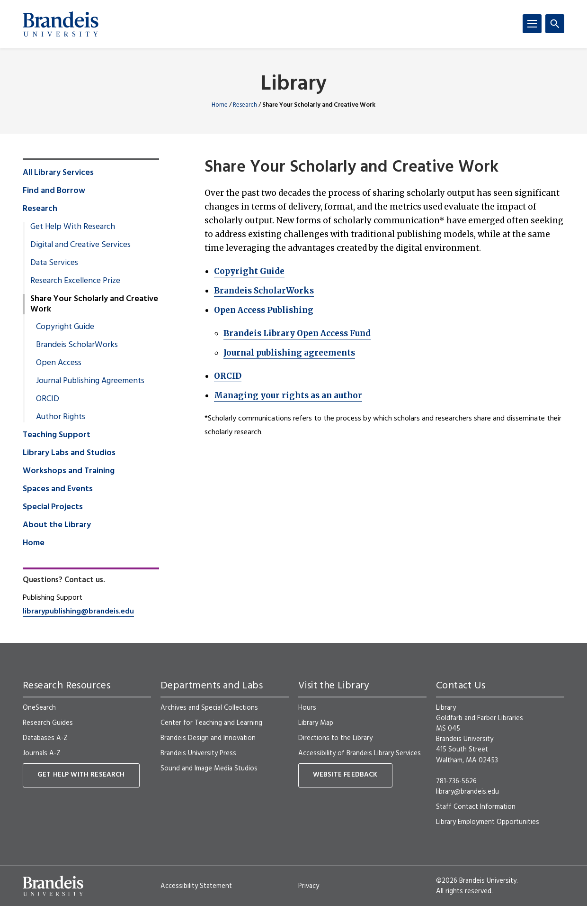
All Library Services (58, 173)
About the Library (57, 525)
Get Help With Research (72, 227)
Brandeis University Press (198, 753)
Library (294, 84)
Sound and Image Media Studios (209, 768)
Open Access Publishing (263, 310)
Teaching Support (56, 435)
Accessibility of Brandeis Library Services (359, 753)
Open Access (58, 363)
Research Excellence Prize (75, 281)
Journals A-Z (42, 753)
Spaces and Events (58, 489)
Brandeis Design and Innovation (208, 738)
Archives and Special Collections (209, 708)
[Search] (554, 23)
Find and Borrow (54, 191)
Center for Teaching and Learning (211, 723)
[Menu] (532, 23)
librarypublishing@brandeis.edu (78, 611)
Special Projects (53, 507)
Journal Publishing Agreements (90, 381)
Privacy (308, 886)
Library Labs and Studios (69, 453)
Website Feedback (345, 774)
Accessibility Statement (196, 886)
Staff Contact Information (476, 807)
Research (245, 105)
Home (220, 105)
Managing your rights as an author (288, 395)
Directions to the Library (335, 738)
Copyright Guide (249, 271)
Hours (307, 708)
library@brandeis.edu (467, 791)
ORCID (227, 376)
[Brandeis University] (60, 24)
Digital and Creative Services (80, 245)
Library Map (315, 723)
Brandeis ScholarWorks (264, 290)
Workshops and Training (69, 471)
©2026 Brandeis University (476, 881)
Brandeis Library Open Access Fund (297, 333)
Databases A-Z (45, 738)
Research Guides (48, 723)
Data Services (54, 263)
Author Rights (60, 417)
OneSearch (39, 708)
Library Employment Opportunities (487, 822)
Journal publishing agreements (289, 353)
